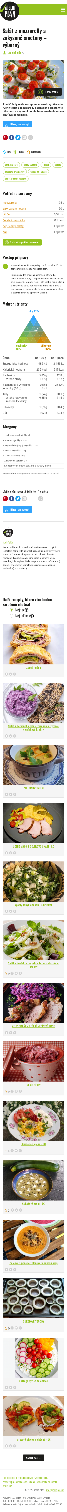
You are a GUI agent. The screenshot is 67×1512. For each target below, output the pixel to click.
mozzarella (10, 202)
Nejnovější (22, 610)
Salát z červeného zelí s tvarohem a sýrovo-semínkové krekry (33, 727)
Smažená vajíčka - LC (33, 1144)
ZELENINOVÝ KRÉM (34, 788)
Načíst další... (33, 1458)
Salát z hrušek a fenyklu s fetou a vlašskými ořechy (33, 965)
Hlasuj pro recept (17, 124)
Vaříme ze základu (38, 171)
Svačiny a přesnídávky (14, 171)
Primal (46, 164)
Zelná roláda (33, 667)
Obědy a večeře (30, 164)
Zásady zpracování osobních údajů (19, 1482)
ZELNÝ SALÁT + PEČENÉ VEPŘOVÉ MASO (33, 1026)
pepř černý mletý (13, 226)
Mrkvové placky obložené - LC (33, 1439)
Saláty (58, 164)
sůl (5, 232)
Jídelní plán (14, 52)
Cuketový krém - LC (33, 1203)
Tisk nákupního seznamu (22, 242)
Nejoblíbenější (24, 616)
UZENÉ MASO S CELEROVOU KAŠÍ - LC (33, 846)
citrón (6, 214)
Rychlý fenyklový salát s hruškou (33, 905)
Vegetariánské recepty (15, 178)
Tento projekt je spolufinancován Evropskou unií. (25, 1478)
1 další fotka (48, 91)
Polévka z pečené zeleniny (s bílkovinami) (33, 1263)
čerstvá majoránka (14, 220)
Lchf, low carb (11, 164)
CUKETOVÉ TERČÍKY (33, 1321)
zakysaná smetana (14, 208)
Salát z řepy (34, 1085)
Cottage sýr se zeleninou (33, 1381)
